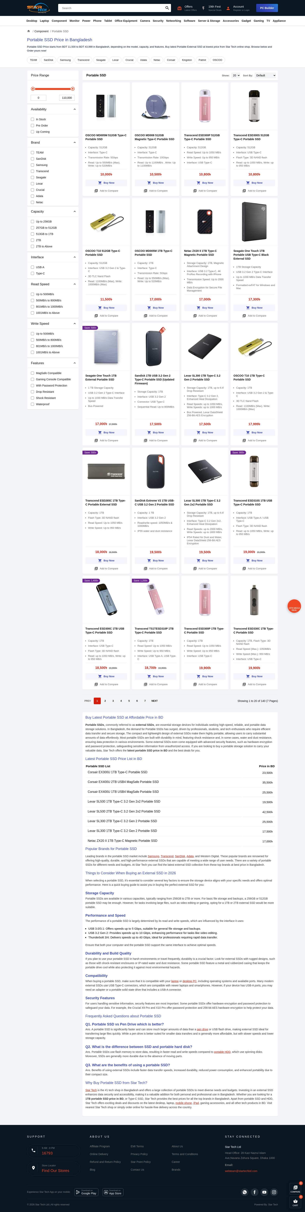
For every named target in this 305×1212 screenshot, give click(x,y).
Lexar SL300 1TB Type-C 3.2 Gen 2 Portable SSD (122, 830)
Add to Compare (106, 190)
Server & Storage (209, 20)
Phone (97, 20)
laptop (175, 981)
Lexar (115, 59)
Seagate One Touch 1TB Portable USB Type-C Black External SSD (251, 254)
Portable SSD (96, 75)
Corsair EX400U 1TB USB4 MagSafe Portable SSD (123, 791)
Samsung (65, 59)
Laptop (44, 20)
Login (247, 10)
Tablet (108, 20)
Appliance (279, 20)
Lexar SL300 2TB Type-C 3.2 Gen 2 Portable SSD (122, 821)
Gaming (259, 20)
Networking (173, 20)
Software (189, 20)
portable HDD (222, 1051)
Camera (145, 20)
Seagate (100, 59)
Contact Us (137, 1169)
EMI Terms (137, 1146)
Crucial (129, 59)
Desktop (31, 20)
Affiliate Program (100, 1146)
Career (176, 1161)
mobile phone (183, 1103)
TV (268, 20)
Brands (176, 1169)
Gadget (246, 20)
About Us (177, 1146)
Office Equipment (126, 20)
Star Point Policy (141, 1161)
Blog (92, 1169)
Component (59, 20)
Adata (143, 59)
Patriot (202, 59)
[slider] (33, 89)
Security (158, 20)
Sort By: (248, 75)
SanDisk (48, 59)
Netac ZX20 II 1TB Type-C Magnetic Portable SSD (122, 840)
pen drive (202, 1029)
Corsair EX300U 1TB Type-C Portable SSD (117, 772)
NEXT (155, 701)
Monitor (75, 20)
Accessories (231, 20)
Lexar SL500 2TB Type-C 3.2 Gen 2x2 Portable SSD (124, 811)
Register (237, 10)
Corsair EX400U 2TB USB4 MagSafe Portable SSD (123, 782)
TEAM (33, 59)
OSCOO (217, 59)
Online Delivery (99, 1154)
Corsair (171, 59)
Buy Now (106, 182)
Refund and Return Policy (105, 1161)
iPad (196, 1103)
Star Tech (91, 1090)
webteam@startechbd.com (241, 1171)
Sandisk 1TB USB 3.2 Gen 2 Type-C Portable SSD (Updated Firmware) (154, 379)
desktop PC (190, 981)
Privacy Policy (139, 1154)
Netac (157, 59)
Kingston (187, 59)
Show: (226, 75)
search (167, 8)
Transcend (83, 59)
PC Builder (267, 8)
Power (86, 20)
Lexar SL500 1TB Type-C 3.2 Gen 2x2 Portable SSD (124, 801)
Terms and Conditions (185, 1154)
